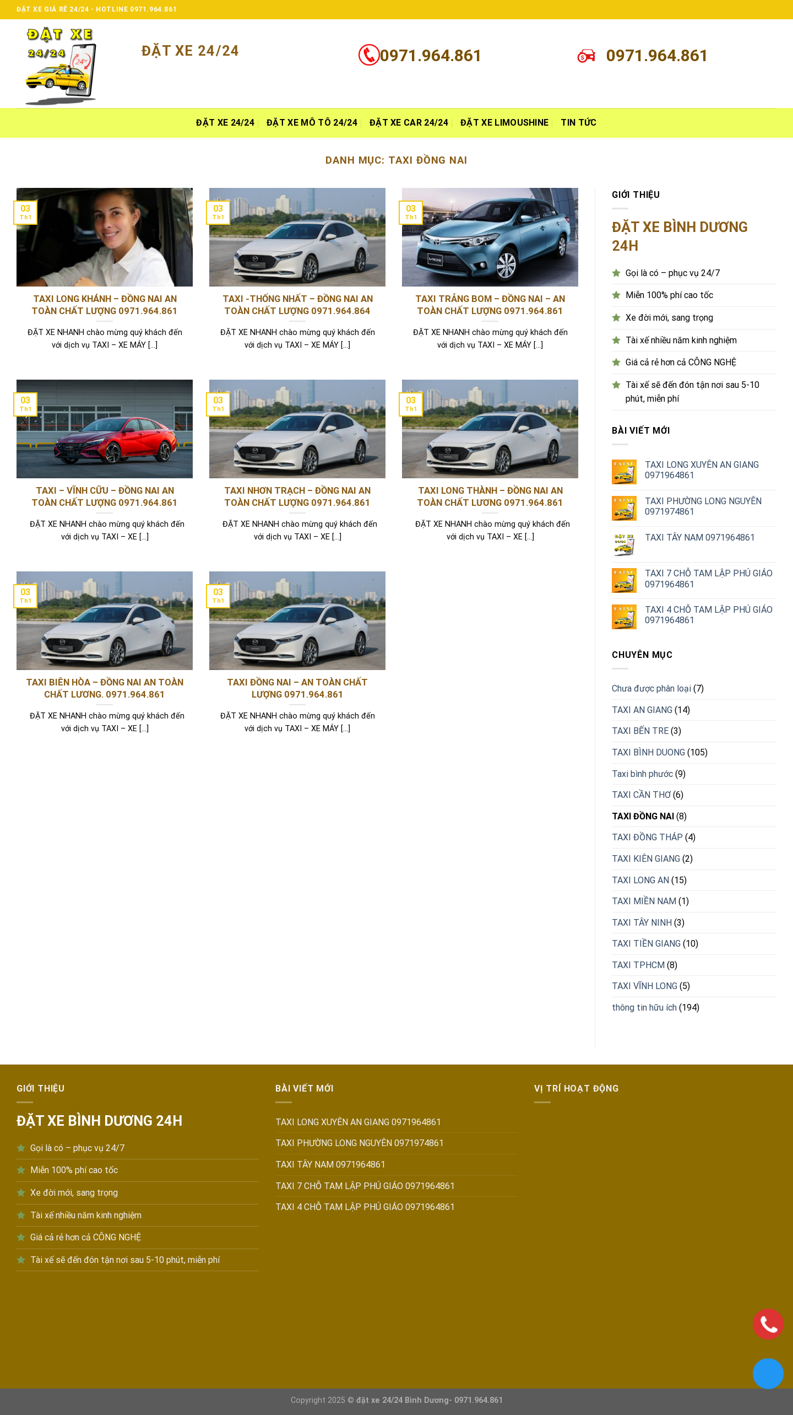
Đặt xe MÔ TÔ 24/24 (312, 122)
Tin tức (578, 122)
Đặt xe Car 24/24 (409, 122)
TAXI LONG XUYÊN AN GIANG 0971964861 (702, 470)
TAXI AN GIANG (642, 710)
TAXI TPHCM (638, 965)
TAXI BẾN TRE (640, 731)
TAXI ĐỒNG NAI (643, 816)
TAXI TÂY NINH (642, 922)
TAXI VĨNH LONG (644, 986)
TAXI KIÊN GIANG (646, 859)
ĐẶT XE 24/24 (225, 122)
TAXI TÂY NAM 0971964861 (700, 537)
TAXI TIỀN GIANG (646, 943)
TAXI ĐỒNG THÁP (647, 837)
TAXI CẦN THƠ (641, 795)
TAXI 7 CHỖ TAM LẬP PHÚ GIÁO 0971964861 (709, 578)
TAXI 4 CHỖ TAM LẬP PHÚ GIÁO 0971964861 (709, 614)
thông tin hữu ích (644, 1007)
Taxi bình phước (642, 774)
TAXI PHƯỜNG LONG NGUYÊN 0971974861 (703, 506)
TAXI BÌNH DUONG (648, 752)
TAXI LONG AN (640, 880)
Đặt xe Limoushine (504, 122)
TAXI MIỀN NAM (644, 901)
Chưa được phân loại (651, 688)
